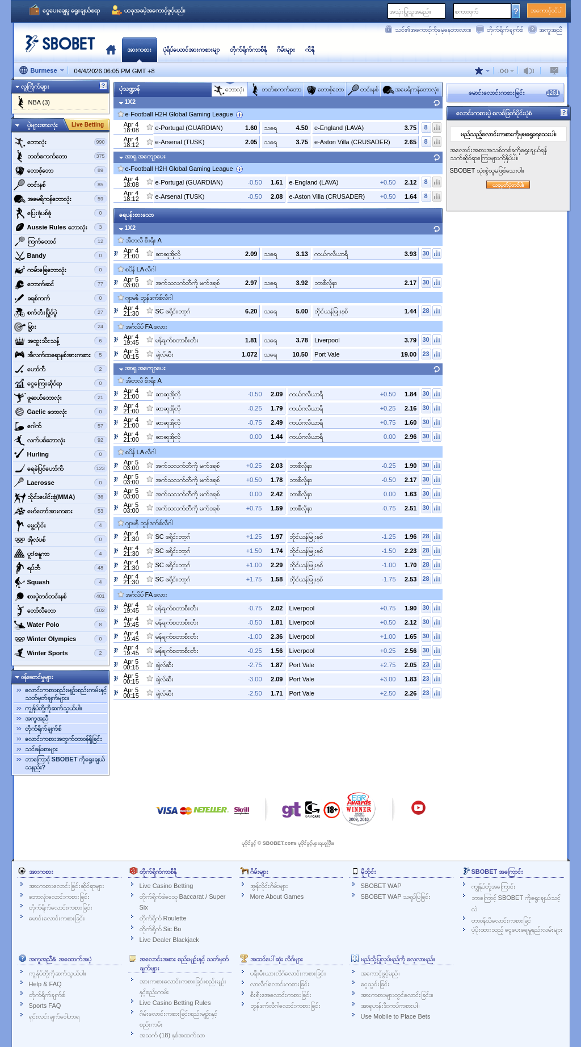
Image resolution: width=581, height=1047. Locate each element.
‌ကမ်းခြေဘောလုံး (60, 269)
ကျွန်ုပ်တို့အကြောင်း (493, 886)
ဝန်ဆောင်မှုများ (37, 676)
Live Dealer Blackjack (169, 939)
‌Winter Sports (60, 653)
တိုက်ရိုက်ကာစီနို (248, 49)
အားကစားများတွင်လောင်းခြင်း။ (397, 994)
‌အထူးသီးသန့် (60, 340)
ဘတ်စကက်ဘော (60, 156)
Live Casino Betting (166, 885)
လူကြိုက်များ (35, 86)
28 (425, 310)
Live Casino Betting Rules (175, 1002)
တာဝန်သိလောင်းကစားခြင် (501, 920)
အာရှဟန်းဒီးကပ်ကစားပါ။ (390, 1005)
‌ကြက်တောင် (60, 241)
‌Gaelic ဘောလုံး (60, 411)
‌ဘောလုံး (60, 142)
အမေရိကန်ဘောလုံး (60, 198)
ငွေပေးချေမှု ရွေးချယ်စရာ (71, 10)
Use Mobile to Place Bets (396, 1016)
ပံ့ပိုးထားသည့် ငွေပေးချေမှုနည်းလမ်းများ (517, 929)
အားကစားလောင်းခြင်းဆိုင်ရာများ (66, 885)
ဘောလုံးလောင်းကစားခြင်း (59, 896)
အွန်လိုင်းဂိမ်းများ (269, 885)
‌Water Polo (60, 624)
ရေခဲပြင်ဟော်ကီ (60, 468)
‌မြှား (60, 326)
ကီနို (309, 49)
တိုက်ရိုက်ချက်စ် (505, 29)
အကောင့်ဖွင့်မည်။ (380, 973)
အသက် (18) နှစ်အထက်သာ (172, 1035)
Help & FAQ (45, 984)
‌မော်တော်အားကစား (60, 511)
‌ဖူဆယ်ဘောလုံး (60, 397)
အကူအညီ (550, 29)
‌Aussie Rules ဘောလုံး (60, 227)
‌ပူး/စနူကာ (60, 553)
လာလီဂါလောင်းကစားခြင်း (280, 984)
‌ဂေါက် (60, 426)
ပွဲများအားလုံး (42, 125)
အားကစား (139, 49)
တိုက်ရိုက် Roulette (163, 918)
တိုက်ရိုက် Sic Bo (161, 928)
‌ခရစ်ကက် (60, 298)
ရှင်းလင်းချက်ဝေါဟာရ (54, 1016)
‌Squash (60, 582)
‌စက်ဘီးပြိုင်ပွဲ (60, 312)
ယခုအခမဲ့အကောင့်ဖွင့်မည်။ (154, 10)
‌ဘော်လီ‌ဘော (60, 610)
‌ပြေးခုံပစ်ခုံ (60, 213)
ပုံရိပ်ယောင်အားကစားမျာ (191, 49)
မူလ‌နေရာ (111, 49)
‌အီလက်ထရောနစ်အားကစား (60, 355)
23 (425, 353)
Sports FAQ (45, 1005)
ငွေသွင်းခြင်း (375, 984)
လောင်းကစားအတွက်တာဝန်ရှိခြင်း (63, 738)
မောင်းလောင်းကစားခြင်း (57, 918)
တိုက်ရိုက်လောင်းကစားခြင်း (60, 907)
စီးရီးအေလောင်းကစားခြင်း (280, 994)
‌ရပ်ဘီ (60, 568)
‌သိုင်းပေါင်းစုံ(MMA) (60, 497)
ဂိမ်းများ (286, 49)
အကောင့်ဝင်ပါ (546, 10)
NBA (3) (39, 102)
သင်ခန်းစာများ (41, 749)
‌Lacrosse (60, 482)
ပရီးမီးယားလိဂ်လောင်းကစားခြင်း (288, 973)
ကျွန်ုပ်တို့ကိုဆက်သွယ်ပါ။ (53, 708)
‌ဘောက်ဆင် (60, 284)
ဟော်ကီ (60, 369)
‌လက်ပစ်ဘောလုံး (60, 440)
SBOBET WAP (381, 885)
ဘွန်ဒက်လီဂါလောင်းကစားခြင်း (285, 1005)
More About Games (277, 896)
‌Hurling (60, 454)
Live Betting (87, 125)
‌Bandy (60, 255)
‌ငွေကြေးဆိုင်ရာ (60, 383)
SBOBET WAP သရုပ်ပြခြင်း (396, 896)
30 (425, 253)
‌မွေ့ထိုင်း (60, 525)
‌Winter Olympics (60, 639)
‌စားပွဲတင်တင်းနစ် (60, 596)
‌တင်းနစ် (60, 184)
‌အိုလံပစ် (60, 539)
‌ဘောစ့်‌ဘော (60, 170)
